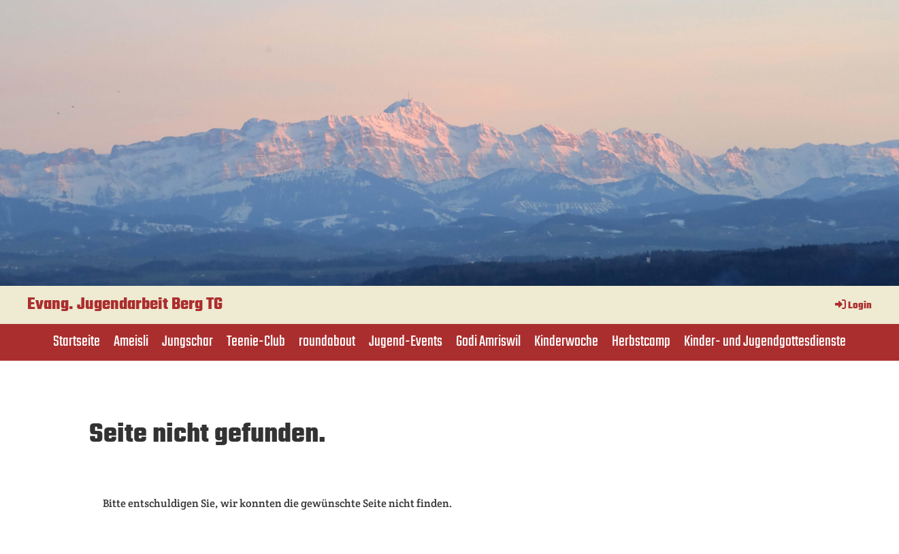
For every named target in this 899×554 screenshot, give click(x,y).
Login (852, 306)
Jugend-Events (405, 341)
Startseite (76, 341)
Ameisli (131, 341)
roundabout (327, 341)
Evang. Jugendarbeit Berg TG (125, 305)
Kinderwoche (566, 341)
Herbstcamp (641, 341)
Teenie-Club (256, 341)
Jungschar (187, 341)
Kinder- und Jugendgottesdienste (765, 341)
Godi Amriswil (488, 341)
